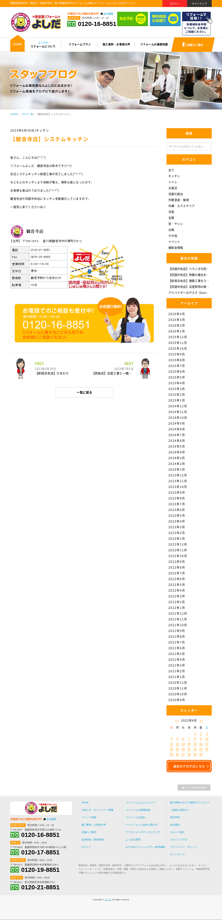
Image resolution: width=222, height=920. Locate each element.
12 (177, 744)
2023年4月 (176, 521)
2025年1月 (176, 400)
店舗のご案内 (88, 832)
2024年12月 (177, 406)
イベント (174, 241)
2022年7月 (176, 573)
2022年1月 (176, 607)
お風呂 (172, 188)
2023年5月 (176, 515)
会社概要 (108, 14)
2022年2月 (176, 602)
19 (177, 749)
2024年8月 (176, 429)
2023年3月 (176, 527)
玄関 (171, 218)
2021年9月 (176, 630)
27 (183, 754)
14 (189, 744)
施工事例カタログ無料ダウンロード (189, 802)
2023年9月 (176, 492)
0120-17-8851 (40, 852)
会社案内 (175, 824)
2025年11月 (177, 342)
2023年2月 (176, 533)
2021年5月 (176, 654)
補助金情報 (175, 247)
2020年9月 (176, 700)
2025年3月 (176, 389)
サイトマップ (199, 4)
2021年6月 (176, 648)
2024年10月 (177, 417)
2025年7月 (176, 366)
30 (200, 754)
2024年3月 (176, 458)
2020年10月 (177, 694)
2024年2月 (176, 463)
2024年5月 (176, 446)
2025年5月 (176, 377)
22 (195, 749)
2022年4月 (176, 590)
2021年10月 (177, 625)
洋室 (171, 212)
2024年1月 (176, 469)
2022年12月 (177, 544)
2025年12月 (177, 337)
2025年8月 (176, 360)
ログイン (175, 4)
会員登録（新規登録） (93, 839)
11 (171, 744)
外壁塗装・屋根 (178, 200)
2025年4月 (176, 383)
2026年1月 (176, 331)
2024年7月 (176, 435)
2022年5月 (176, 584)
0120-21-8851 (40, 887)
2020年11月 (177, 688)
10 (206, 738)
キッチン (174, 176)
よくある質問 (133, 839)
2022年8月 (176, 567)
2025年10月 (177, 348)
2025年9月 (176, 354)
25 (171, 754)
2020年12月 (177, 682)
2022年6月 (176, 579)
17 (206, 744)
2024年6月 (176, 440)
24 (206, 749)
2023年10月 (177, 486)
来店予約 (175, 817)
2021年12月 (177, 613)
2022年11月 (177, 550)
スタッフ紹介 (177, 832)
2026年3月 (176, 319)
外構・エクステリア (181, 206)
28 (189, 754)
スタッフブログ (178, 839)
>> (201, 720)
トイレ (172, 182)
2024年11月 (177, 412)
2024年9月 (176, 423)
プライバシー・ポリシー (183, 847)
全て (171, 170)
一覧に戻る (84, 392)
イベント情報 (88, 817)
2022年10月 (177, 556)
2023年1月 (176, 538)
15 (195, 744)
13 (183, 744)
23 (200, 749)
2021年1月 (176, 677)
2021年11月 (177, 619)
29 (195, 754)
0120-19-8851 (40, 870)
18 (171, 749)
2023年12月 (177, 475)
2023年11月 (177, 481)
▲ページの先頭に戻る (194, 787)
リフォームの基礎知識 (138, 809)
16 (200, 744)
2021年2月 (176, 671)
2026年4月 (176, 314)
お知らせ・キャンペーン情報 (97, 809)
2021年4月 (176, 659)
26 (177, 754)
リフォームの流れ (135, 817)
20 (183, 749)
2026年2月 (176, 325)
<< (177, 720)
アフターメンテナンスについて (143, 832)
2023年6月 (176, 510)
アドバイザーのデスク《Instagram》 (193, 292)
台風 (171, 230)
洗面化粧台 (175, 194)
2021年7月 (176, 642)
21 (189, 749)
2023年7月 (176, 504)
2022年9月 (176, 561)
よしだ (108, 899)
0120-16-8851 (97, 24)
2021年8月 (176, 636)
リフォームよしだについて (140, 802)
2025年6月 (176, 371)
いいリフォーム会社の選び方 (142, 824)
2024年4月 (176, 452)
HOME (14, 114)
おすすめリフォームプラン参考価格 (145, 847)
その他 (172, 235)
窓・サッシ (175, 224)
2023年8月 (176, 498)
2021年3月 (176, 665)
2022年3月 (176, 596)
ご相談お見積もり (180, 809)
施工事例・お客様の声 (93, 824)
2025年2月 (176, 394)
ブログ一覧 (27, 114)
